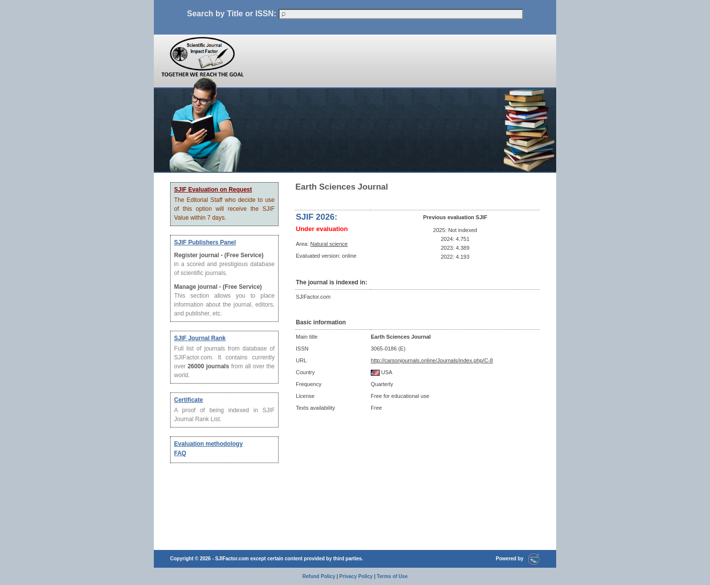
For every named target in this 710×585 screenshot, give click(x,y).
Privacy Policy (356, 576)
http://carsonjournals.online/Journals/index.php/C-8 (432, 360)
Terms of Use (392, 576)
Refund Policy (318, 576)
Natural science (329, 244)
